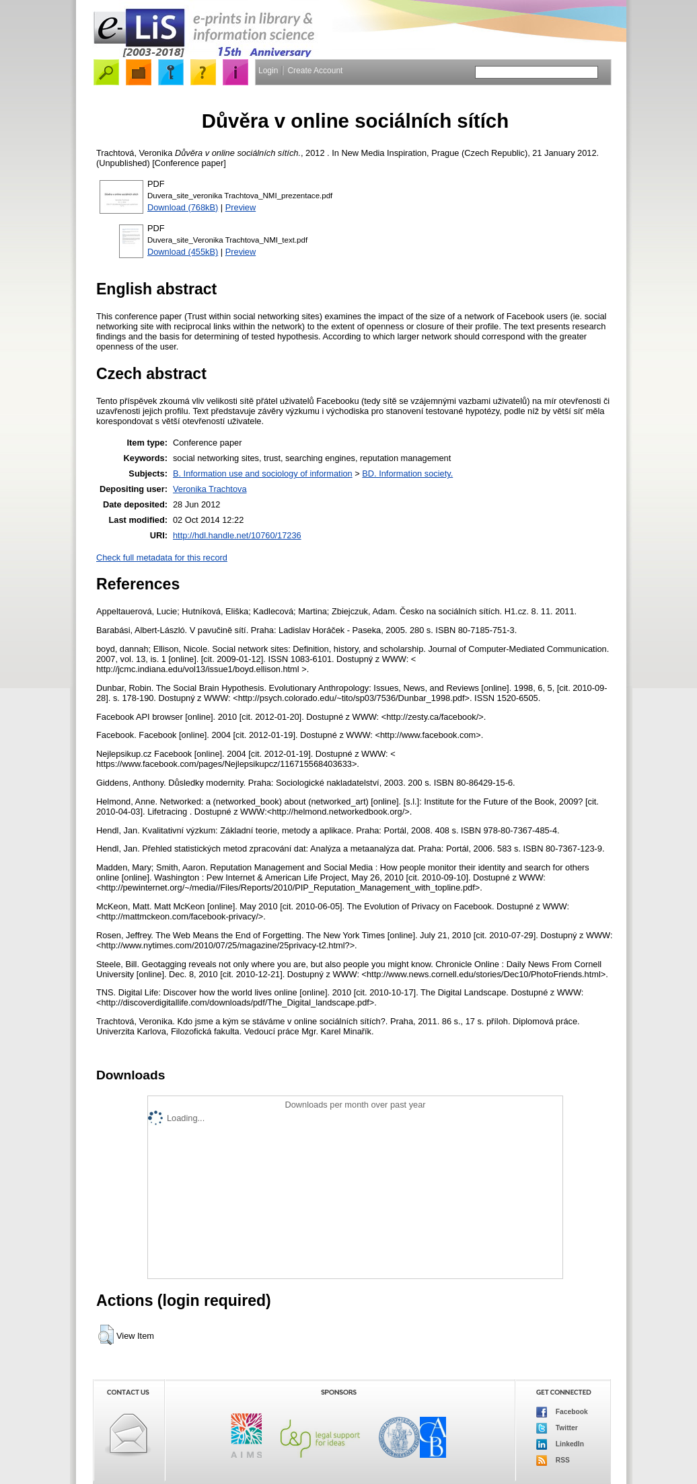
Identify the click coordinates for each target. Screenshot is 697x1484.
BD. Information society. (407, 473)
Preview (240, 207)
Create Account (314, 70)
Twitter (557, 1428)
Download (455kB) (182, 252)
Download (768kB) (182, 207)
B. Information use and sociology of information (263, 473)
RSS (553, 1460)
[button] (106, 1335)
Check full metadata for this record (161, 557)
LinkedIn (560, 1444)
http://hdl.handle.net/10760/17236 (237, 535)
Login (268, 70)
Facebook (562, 1412)
